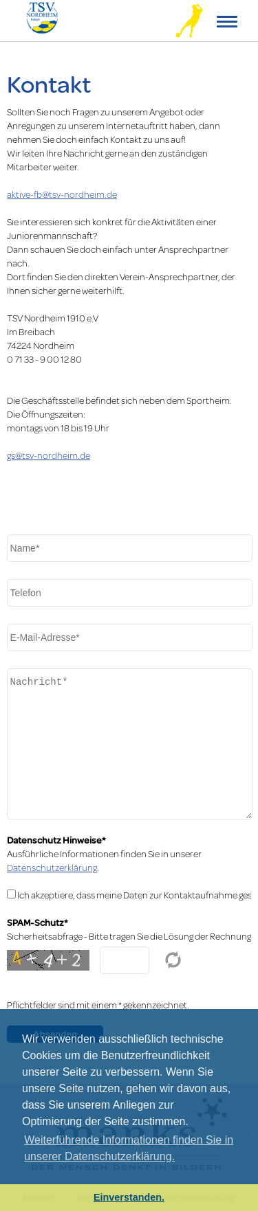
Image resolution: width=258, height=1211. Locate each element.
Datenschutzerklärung (52, 867)
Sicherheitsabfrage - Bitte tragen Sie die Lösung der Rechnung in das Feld (129, 936)
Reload (173, 960)
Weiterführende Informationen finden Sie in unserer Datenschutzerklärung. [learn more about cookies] (128, 1148)
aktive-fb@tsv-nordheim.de (62, 194)
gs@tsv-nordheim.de (48, 455)
